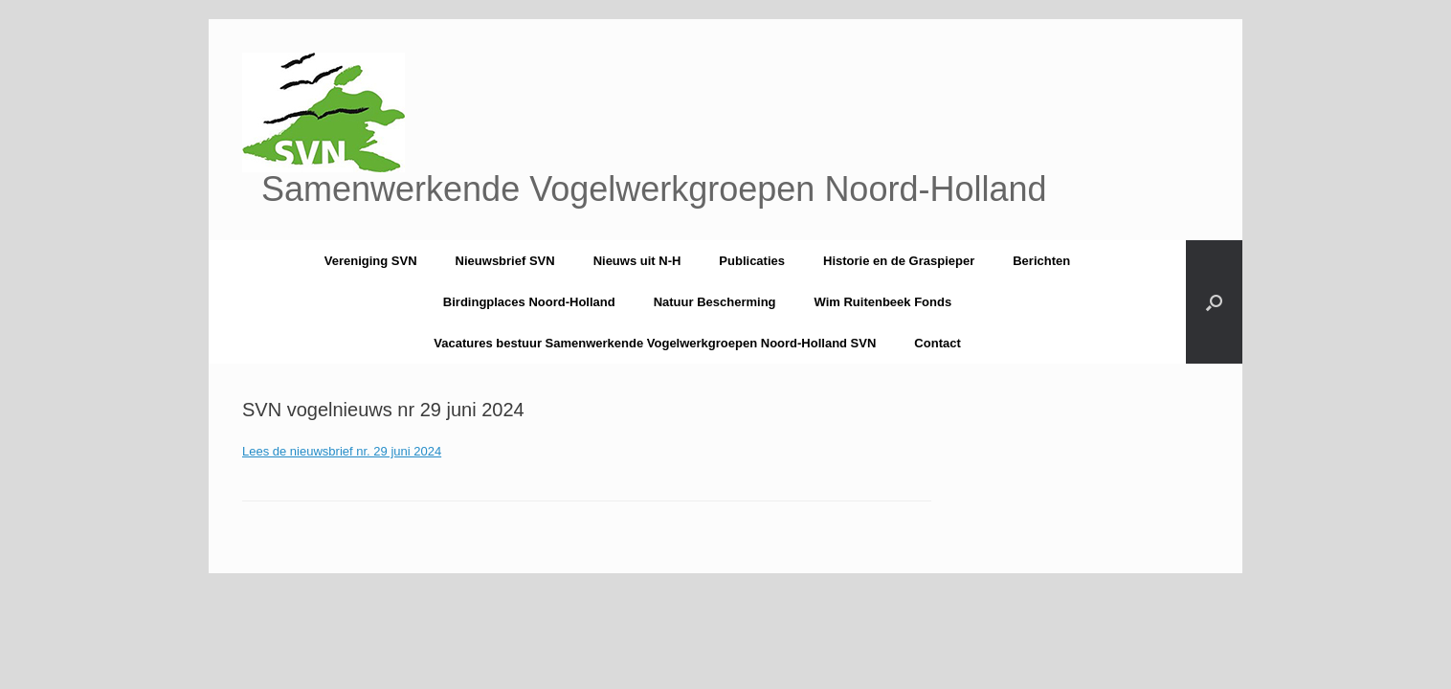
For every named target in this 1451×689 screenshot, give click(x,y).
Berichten (1041, 261)
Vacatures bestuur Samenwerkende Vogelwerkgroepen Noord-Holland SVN (655, 343)
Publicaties (752, 261)
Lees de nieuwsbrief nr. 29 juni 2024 (341, 451)
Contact (937, 343)
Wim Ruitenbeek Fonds (883, 302)
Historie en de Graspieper (898, 261)
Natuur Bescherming (715, 302)
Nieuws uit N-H (637, 261)
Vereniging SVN (370, 261)
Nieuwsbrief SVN (505, 261)
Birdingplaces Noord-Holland (529, 302)
